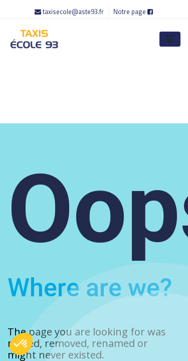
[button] (21, 344)
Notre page (133, 12)
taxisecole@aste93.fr (70, 12)
